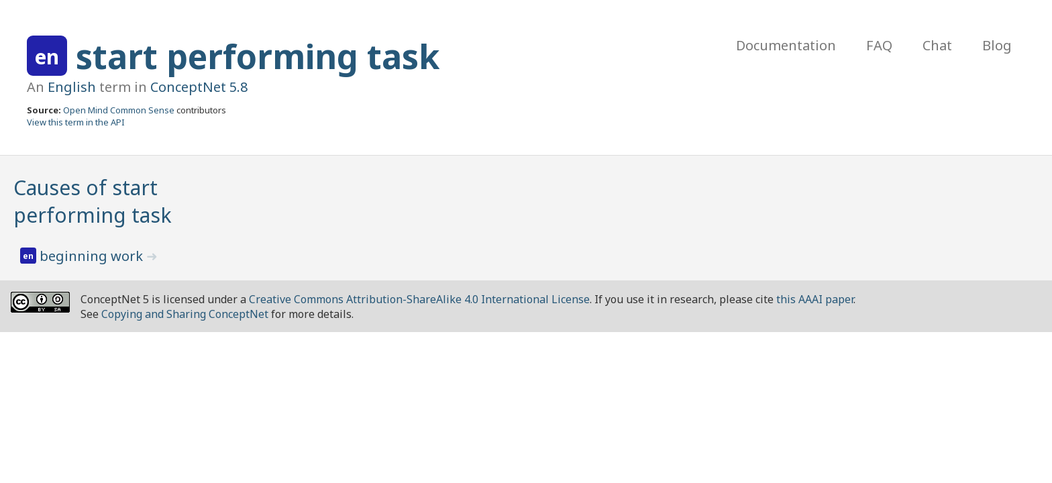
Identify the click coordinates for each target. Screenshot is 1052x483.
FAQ (879, 45)
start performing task (257, 56)
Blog (997, 45)
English (72, 87)
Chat (937, 45)
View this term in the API (76, 122)
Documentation (786, 45)
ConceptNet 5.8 (199, 87)
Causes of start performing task (92, 201)
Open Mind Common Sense (118, 110)
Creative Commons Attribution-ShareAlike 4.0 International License (419, 299)
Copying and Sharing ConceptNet (184, 314)
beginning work (93, 256)
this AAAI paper (814, 299)
